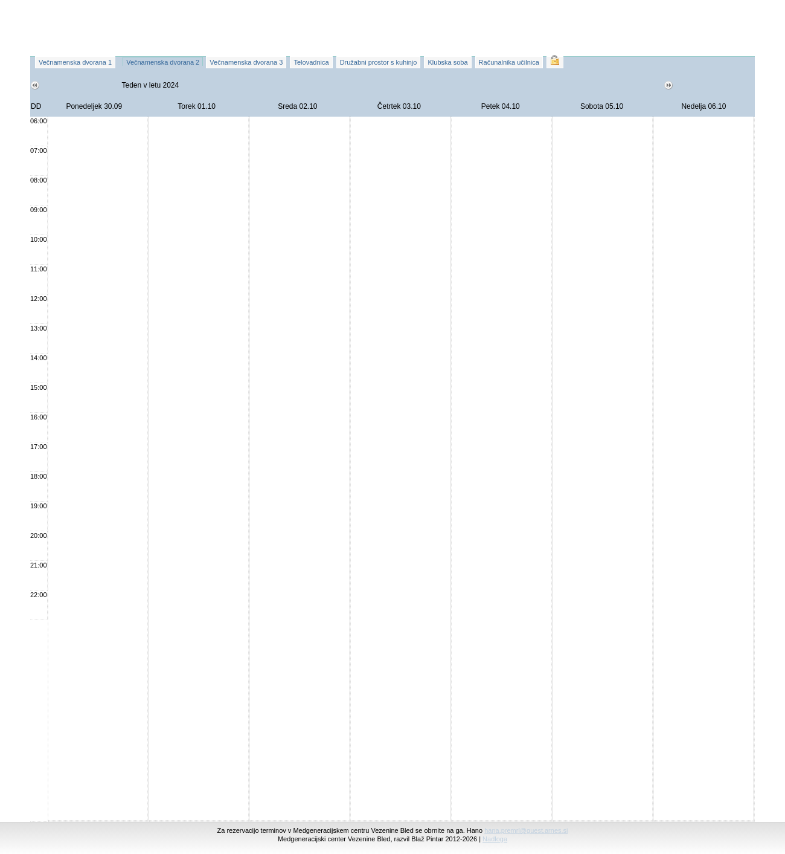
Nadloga (494, 839)
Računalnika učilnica (509, 62)
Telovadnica (310, 62)
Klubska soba (447, 62)
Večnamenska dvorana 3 (246, 62)
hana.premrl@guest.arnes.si (526, 830)
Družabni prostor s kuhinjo (378, 62)
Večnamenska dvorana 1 (75, 62)
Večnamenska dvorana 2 (162, 62)
